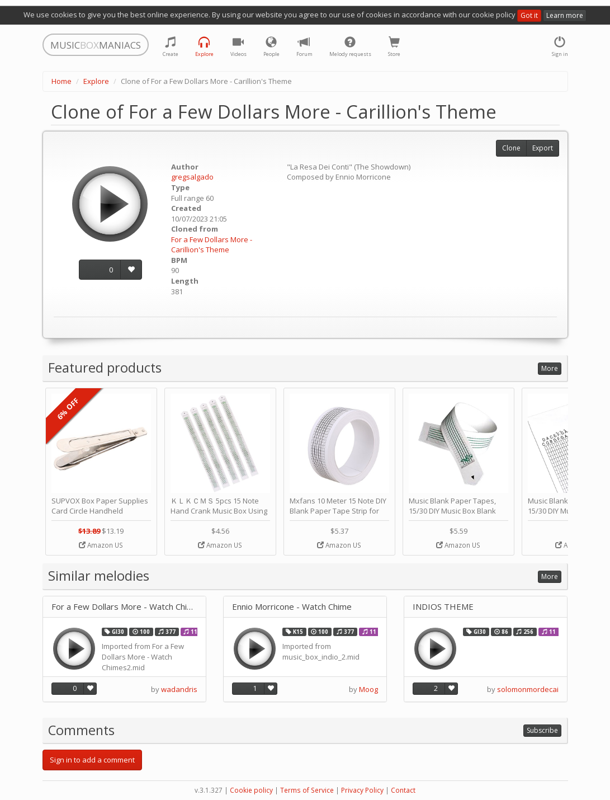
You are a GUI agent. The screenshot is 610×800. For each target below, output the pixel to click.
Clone (511, 148)
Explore (96, 81)
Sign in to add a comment (92, 760)
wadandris (179, 689)
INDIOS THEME (443, 606)
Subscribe (542, 730)
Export (542, 148)
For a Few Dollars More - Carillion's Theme (211, 244)
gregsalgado (192, 177)
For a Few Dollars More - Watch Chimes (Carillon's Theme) (124, 606)
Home (61, 81)
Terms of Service (307, 790)
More (549, 368)
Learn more (564, 15)
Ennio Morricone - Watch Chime (292, 606)
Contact (403, 790)
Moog (368, 689)
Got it (529, 15)
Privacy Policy (362, 790)
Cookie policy (251, 790)
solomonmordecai (528, 689)
